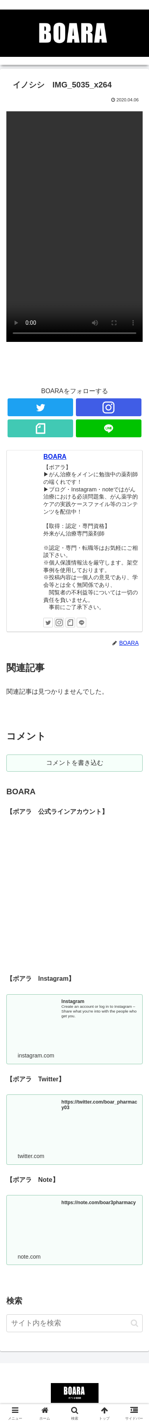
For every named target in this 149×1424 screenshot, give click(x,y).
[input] (74, 1323)
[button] (134, 1323)
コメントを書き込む (74, 762)
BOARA (54, 456)
